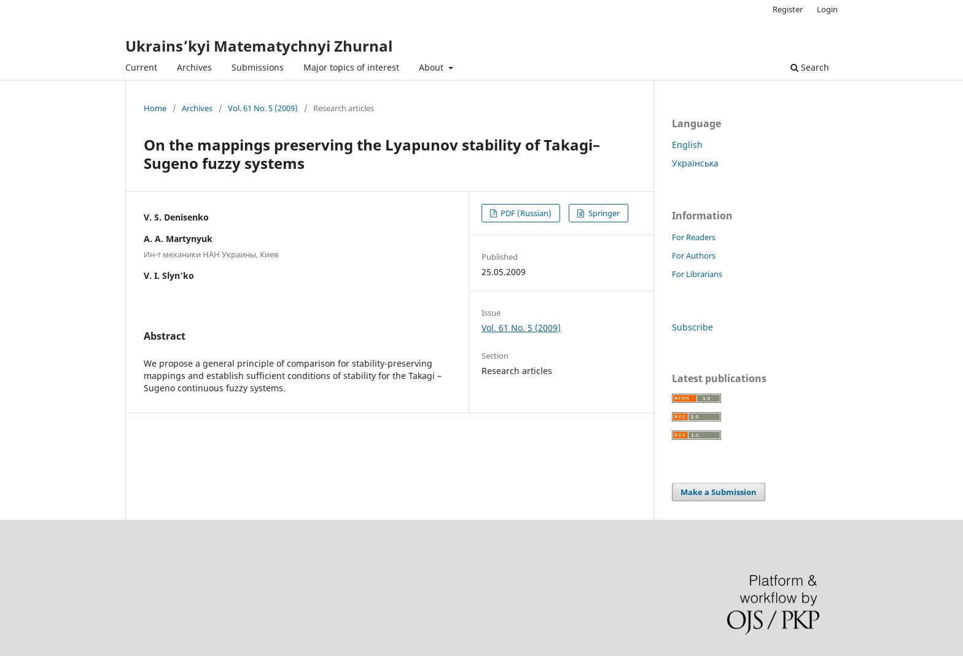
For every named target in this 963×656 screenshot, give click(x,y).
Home (155, 108)
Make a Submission (718, 492)
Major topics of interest (351, 67)
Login (827, 9)
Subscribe (692, 327)
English (687, 144)
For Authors (693, 255)
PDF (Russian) (525, 213)
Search (809, 67)
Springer (603, 213)
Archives (194, 67)
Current (141, 67)
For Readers (693, 237)
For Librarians (697, 273)
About (432, 67)
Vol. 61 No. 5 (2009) (263, 108)
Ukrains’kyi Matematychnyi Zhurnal (258, 46)
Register (788, 9)
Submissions (258, 67)
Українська (695, 163)
